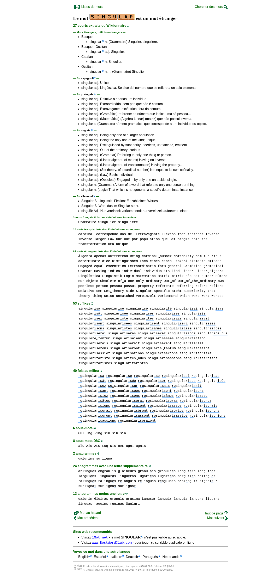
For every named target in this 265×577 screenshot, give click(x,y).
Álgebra (85, 256)
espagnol (87, 78)
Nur (119, 239)
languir (165, 499)
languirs (186, 471)
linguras (127, 476)
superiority (195, 291)
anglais (85, 130)
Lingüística (89, 276)
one (131, 281)
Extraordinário (142, 266)
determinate (89, 261)
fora (182, 234)
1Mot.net (100, 537)
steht (177, 291)
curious (215, 256)
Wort (205, 296)
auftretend (118, 256)
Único (109, 296)
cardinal (86, 234)
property (146, 286)
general (175, 266)
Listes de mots (88, 6)
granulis (147, 471)
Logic (129, 276)
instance (196, 234)
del (131, 234)
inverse (85, 239)
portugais (87, 94)
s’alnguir (188, 481)
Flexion (169, 234)
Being (135, 256)
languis (181, 499)
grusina (133, 499)
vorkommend (168, 296)
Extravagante (148, 234)
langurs (197, 499)
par (135, 239)
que (165, 239)
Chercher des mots (211, 6)
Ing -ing (94, 433)
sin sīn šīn (115, 433)
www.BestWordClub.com (112, 543)
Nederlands (171, 557)
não (189, 276)
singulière (128, 222)
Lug (105, 446)
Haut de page (216, 513)
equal (99, 266)
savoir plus (146, 566)
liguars (212, 499)
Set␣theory (114, 291)
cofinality (184, 256)
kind (175, 271)
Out (127, 239)
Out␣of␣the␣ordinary (197, 281)
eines (167, 261)
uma (111, 244)
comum (201, 256)
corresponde (107, 234)
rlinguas (147, 481)
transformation (92, 244)
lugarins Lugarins (157, 476)
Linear (188, 271)
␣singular (123, 386)
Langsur (149, 499)
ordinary (154, 281)
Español (100, 557)
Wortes (217, 296)
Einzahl (181, 261)
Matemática (146, 276)
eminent (214, 261)
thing (97, 296)
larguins (87, 476)
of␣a (122, 281)
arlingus (87, 471)
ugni (130, 446)
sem (99, 291)
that (212, 291)
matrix (164, 276)
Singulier (107, 222)
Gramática (192, 266)
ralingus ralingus (97, 481)
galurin (85, 499)
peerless (86, 286)
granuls (117, 499)
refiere (216, 286)
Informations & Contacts (159, 570)
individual (132, 271)
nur (81, 281)
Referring (185, 286)
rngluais (167, 481)
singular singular (125, 308)
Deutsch (132, 557)
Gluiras (101, 499)
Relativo (86, 291)
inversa (212, 234)
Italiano (116, 557)
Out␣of (170, 281)
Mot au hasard (87, 512)
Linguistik (112, 276)
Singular (144, 291)
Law (111, 239)
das (123, 234)
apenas (100, 256)
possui (130, 286)
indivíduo (153, 271)
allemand (87, 196)
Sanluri (133, 504)
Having (100, 271)
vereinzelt (146, 296)
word (195, 296)
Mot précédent (86, 518)
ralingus (206, 476)
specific (162, 291)
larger (100, 239)
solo (195, 239)
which (185, 296)
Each (144, 261)
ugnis (141, 446)
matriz (178, 276)
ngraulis (107, 471)
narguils (186, 476)
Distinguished (125, 261)
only (140, 281)
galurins (86, 458)
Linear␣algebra (210, 271)
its (167, 271)
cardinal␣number (157, 256)
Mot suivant (217, 518)
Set (173, 239)
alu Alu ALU (89, 446)
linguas (85, 504)
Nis (113, 446)
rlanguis (127, 481)
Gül (81, 433)
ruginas (117, 504)
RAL (121, 446)
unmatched (125, 296)
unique (122, 244)
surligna (104, 458)
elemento (198, 261)
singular (95, 42)
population (150, 239)
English (83, 557)
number (207, 276)
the (204, 239)
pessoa (116, 286)
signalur (208, 481)
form (162, 266)
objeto (92, 281)
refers (202, 286)
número (222, 276)
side (130, 291)
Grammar (85, 271)
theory (84, 296)
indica (114, 271)
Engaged (85, 266)
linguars (107, 476)
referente (165, 286)
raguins (101, 504)
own (221, 281)
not (197, 276)
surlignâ (127, 486)
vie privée (168, 566)
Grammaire (87, 222)
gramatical (213, 266)
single (184, 239)
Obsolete (108, 281)
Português (150, 557)
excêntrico (116, 266)
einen (155, 261)
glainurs (127, 471)
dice (106, 261)
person (102, 286)
